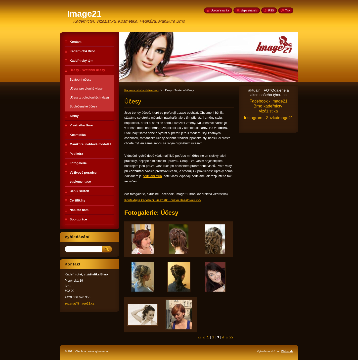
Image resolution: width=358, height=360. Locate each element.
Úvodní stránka (220, 10)
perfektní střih (152, 176)
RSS (271, 10)
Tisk (287, 10)
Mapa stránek (248, 10)
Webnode (287, 351)
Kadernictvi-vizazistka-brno (141, 90)
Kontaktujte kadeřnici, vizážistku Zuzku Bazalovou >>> (162, 200)
